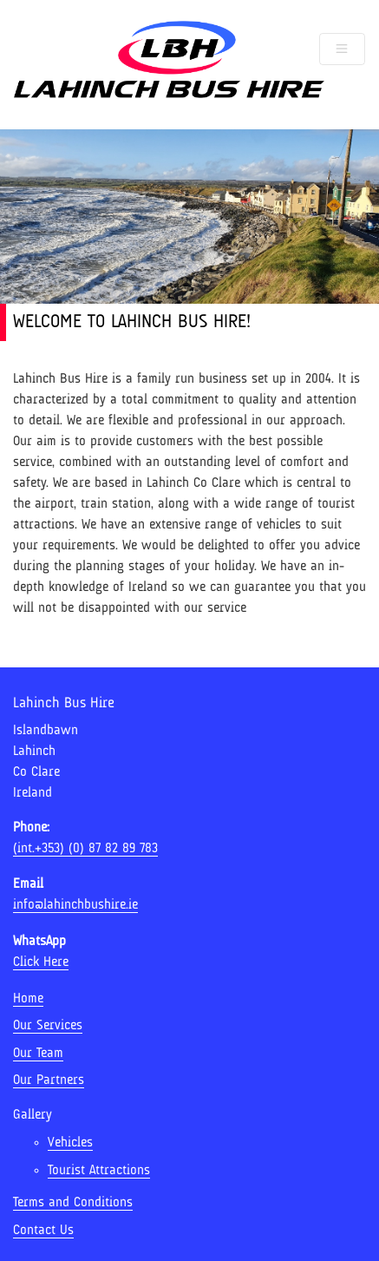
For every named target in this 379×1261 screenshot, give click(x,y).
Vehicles (70, 1143)
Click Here (41, 962)
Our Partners (48, 1080)
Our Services (47, 1026)
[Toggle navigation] (342, 49)
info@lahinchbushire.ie (75, 905)
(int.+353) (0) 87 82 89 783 (85, 849)
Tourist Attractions (99, 1171)
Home (28, 999)
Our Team (38, 1054)
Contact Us (43, 1231)
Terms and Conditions (73, 1203)
